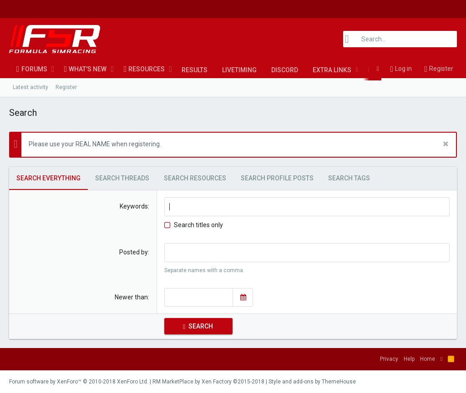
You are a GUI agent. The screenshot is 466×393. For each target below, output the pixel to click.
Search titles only (193, 225)
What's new (87, 69)
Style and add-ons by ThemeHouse (312, 381)
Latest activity (30, 87)
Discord (284, 70)
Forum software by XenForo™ (78, 381)
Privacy (389, 359)
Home (427, 359)
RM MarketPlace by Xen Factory (208, 381)
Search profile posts (277, 178)
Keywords (134, 206)
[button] (53, 69)
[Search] (400, 39)
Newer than (131, 297)
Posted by (133, 252)
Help (409, 359)
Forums (34, 69)
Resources (146, 69)
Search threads (122, 178)
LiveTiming (239, 70)
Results (195, 70)
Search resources (195, 178)
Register (66, 87)
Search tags (349, 178)
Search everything (48, 178)
